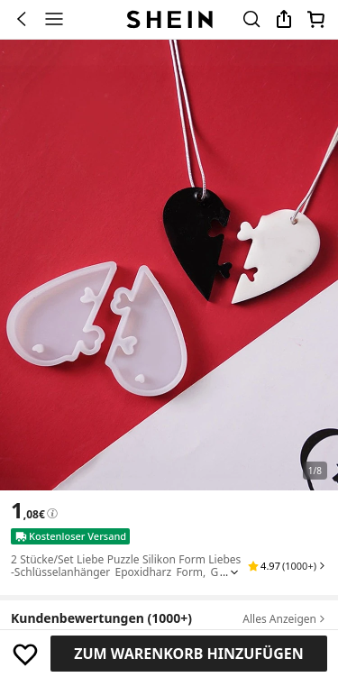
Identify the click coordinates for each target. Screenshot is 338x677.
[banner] (169, 265)
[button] (287, 566)
